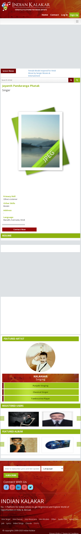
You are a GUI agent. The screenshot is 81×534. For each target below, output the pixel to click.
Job (2, 523)
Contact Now (19, 229)
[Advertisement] (40, 46)
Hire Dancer (18, 519)
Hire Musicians (31, 519)
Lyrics (8, 523)
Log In (64, 14)
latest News (8, 71)
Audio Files (62, 519)
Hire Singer (6, 519)
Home (45, 14)
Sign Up (74, 15)
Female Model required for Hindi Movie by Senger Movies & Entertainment (42, 73)
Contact (54, 14)
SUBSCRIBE (10, 475)
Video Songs (18, 523)
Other (53, 519)
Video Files (73, 519)
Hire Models (44, 519)
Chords (29, 523)
